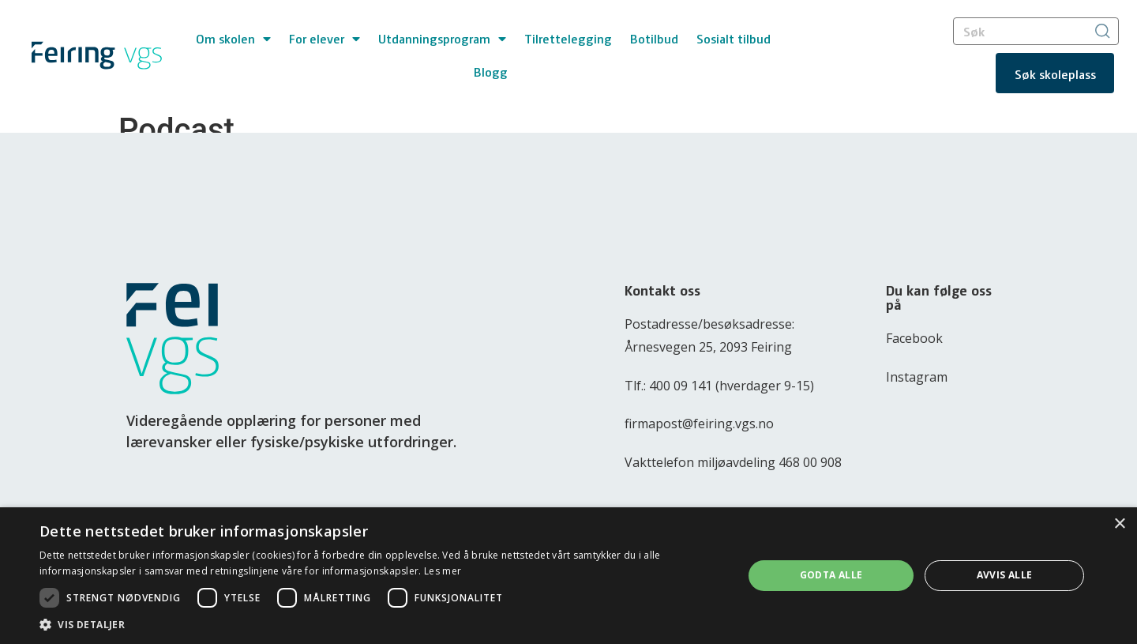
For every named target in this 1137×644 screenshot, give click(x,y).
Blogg (491, 71)
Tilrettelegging (568, 38)
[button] (380, 624)
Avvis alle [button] (1005, 575)
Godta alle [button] (831, 575)
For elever (324, 38)
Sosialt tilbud (733, 38)
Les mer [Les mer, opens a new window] (442, 571)
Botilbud (654, 38)
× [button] (1119, 524)
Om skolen (233, 38)
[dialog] (568, 575)
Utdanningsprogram (442, 38)
